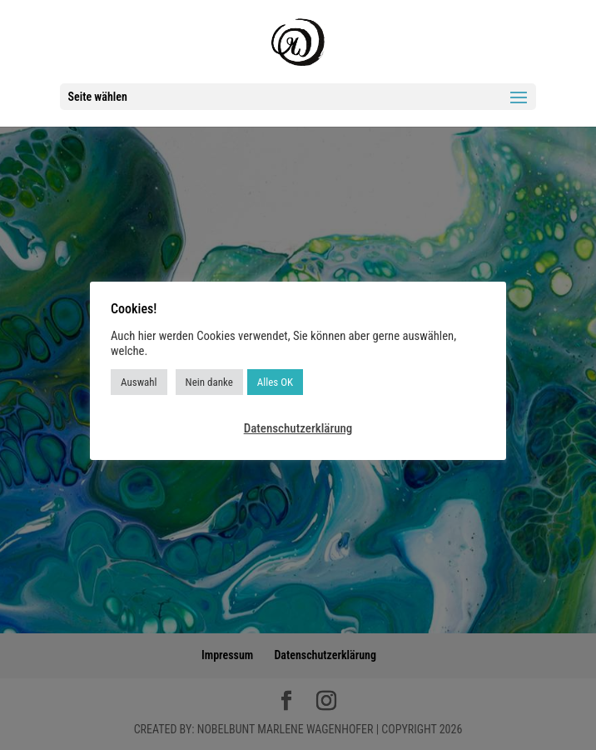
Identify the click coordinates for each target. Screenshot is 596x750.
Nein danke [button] (209, 382)
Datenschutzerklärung (298, 428)
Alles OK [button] (275, 382)
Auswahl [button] (139, 382)
